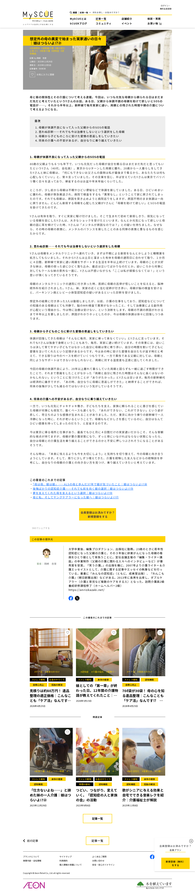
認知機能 (149, 679)
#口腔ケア (161, 771)
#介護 (108, 771)
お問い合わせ (98, 860)
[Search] (132, 12)
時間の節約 (84, 784)
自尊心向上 (38, 684)
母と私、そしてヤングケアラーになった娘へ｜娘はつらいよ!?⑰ (76, 497)
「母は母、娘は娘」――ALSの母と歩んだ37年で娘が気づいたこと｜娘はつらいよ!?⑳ (90, 484)
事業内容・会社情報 (32, 860)
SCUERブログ (78, 23)
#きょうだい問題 (56, 771)
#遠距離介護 (48, 48)
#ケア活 (39, 671)
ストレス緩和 (38, 679)
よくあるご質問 (99, 856)
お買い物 (154, 23)
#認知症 (56, 50)
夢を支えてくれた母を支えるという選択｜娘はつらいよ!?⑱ (73, 493)
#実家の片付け (52, 671)
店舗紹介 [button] (127, 18)
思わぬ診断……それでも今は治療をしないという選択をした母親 (82, 132)
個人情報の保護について (70, 864)
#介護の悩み (98, 671)
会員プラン (175, 850)
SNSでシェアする (41, 528)
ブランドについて (31, 856)
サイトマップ (65, 856)
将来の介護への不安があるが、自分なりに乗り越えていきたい (80, 140)
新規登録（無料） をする (175, 863)
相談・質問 (154, 18)
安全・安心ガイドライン (103, 864)
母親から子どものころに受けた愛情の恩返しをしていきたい (79, 136)
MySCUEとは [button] (78, 18)
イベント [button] (127, 23)
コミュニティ (104, 23)
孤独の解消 (57, 684)
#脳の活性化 (134, 771)
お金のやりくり (57, 679)
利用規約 (63, 860)
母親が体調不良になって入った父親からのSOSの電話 (74, 127)
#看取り (111, 671)
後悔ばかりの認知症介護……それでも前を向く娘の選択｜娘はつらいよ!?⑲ (83, 489)
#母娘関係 (35, 48)
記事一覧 (101, 18)
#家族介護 (45, 50)
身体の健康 (103, 679)
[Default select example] (86, 12)
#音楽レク (148, 771)
